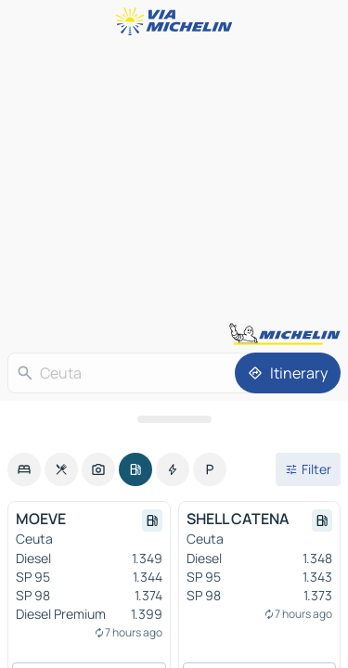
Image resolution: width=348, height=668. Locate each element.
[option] (24, 469)
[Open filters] (308, 469)
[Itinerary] (288, 373)
